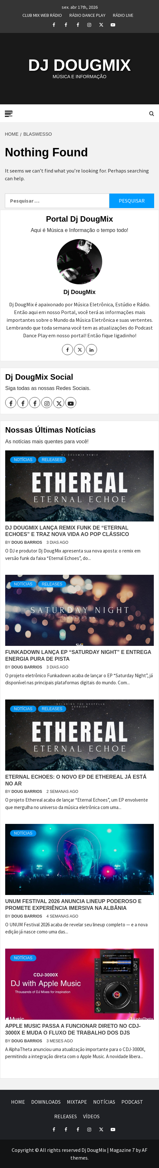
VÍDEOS (91, 1116)
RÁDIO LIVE (123, 14)
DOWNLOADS (46, 1102)
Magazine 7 (122, 1150)
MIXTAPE (77, 1102)
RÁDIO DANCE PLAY (87, 14)
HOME (18, 1102)
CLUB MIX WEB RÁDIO (42, 14)
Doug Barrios (27, 542)
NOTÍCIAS (23, 460)
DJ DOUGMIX (79, 65)
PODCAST (132, 1102)
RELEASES (52, 460)
